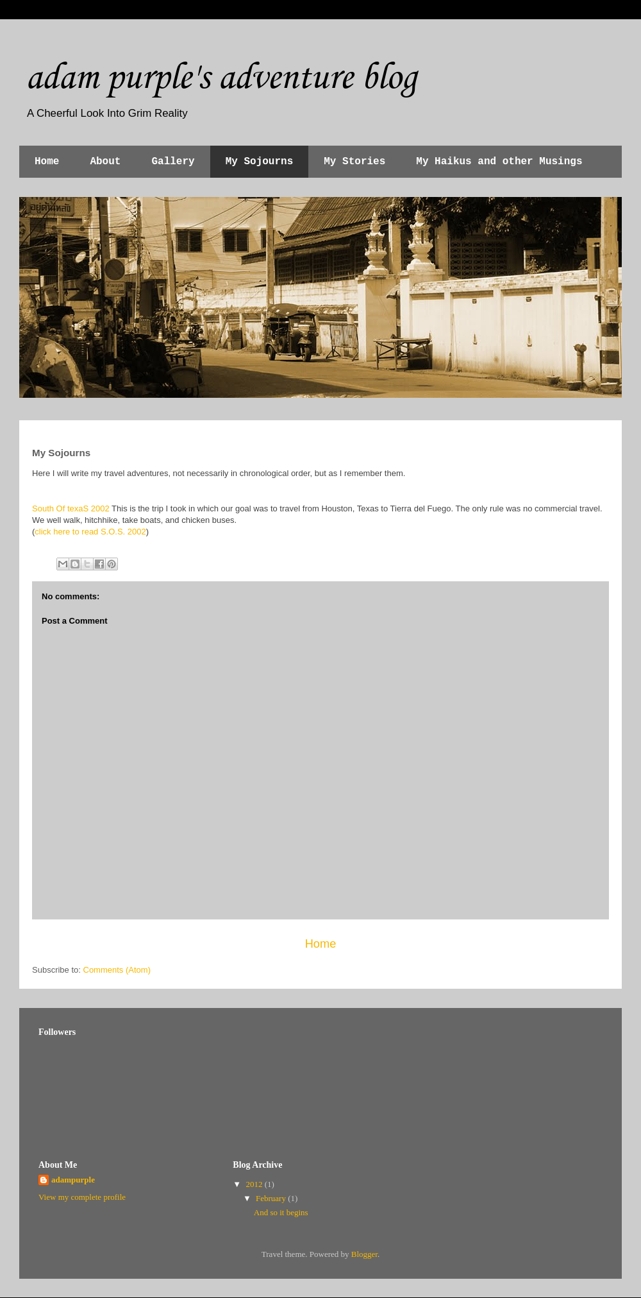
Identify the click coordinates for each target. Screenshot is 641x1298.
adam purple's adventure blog (221, 76)
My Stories (354, 161)
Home (47, 161)
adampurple (73, 1179)
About (105, 161)
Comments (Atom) (117, 970)
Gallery (172, 161)
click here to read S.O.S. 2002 (90, 531)
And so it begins (281, 1212)
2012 (255, 1184)
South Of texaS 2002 (71, 508)
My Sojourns (260, 161)
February (272, 1198)
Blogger (364, 1254)
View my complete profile (82, 1197)
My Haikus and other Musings (499, 161)
